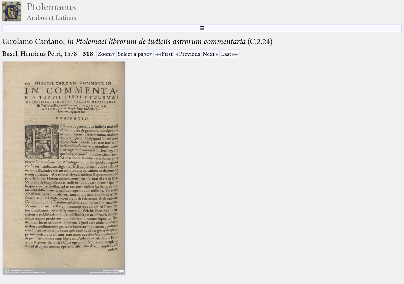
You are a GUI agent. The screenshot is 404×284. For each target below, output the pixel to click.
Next (208, 54)
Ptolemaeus (51, 11)
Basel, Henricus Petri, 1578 (39, 54)
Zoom (105, 54)
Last (226, 54)
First (167, 54)
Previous (189, 54)
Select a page (133, 54)
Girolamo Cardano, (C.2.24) (137, 41)
